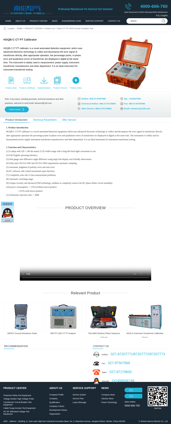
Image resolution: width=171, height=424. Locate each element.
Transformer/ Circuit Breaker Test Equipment (17, 403)
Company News (108, 395)
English (164, 15)
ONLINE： (118, 381)
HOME (8, 21)
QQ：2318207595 (132, 99)
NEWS (54, 21)
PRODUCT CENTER (38, 21)
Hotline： (133, 354)
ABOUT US (20, 21)
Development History (58, 410)
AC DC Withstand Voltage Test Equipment (16, 412)
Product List (50, 28)
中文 (158, 15)
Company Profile (56, 395)
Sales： (117, 372)
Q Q (131, 390)
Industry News (107, 398)
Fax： (116, 363)
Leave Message (79, 402)
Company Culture (56, 406)
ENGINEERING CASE (71, 21)
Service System (79, 395)
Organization (54, 414)
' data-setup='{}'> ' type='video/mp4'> (85, 248)
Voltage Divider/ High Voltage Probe (18, 399)
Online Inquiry (15, 109)
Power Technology (109, 402)
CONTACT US (114, 21)
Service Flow (78, 398)
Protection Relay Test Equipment (17, 395)
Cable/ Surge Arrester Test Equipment (19, 408)
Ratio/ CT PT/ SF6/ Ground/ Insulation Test (75, 28)
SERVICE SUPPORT (94, 21)
